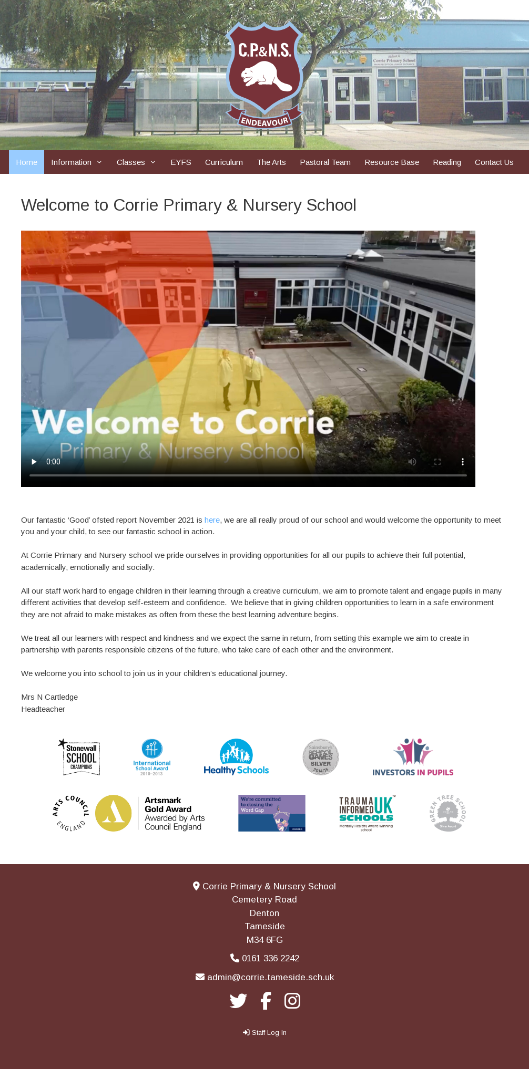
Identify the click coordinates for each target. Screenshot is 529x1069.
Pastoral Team (325, 162)
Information (80, 162)
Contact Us (494, 162)
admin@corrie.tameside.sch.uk (270, 977)
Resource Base (391, 162)
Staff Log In (269, 1032)
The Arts (271, 162)
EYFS (180, 162)
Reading (447, 162)
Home (26, 162)
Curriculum (224, 162)
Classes (140, 162)
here (212, 519)
